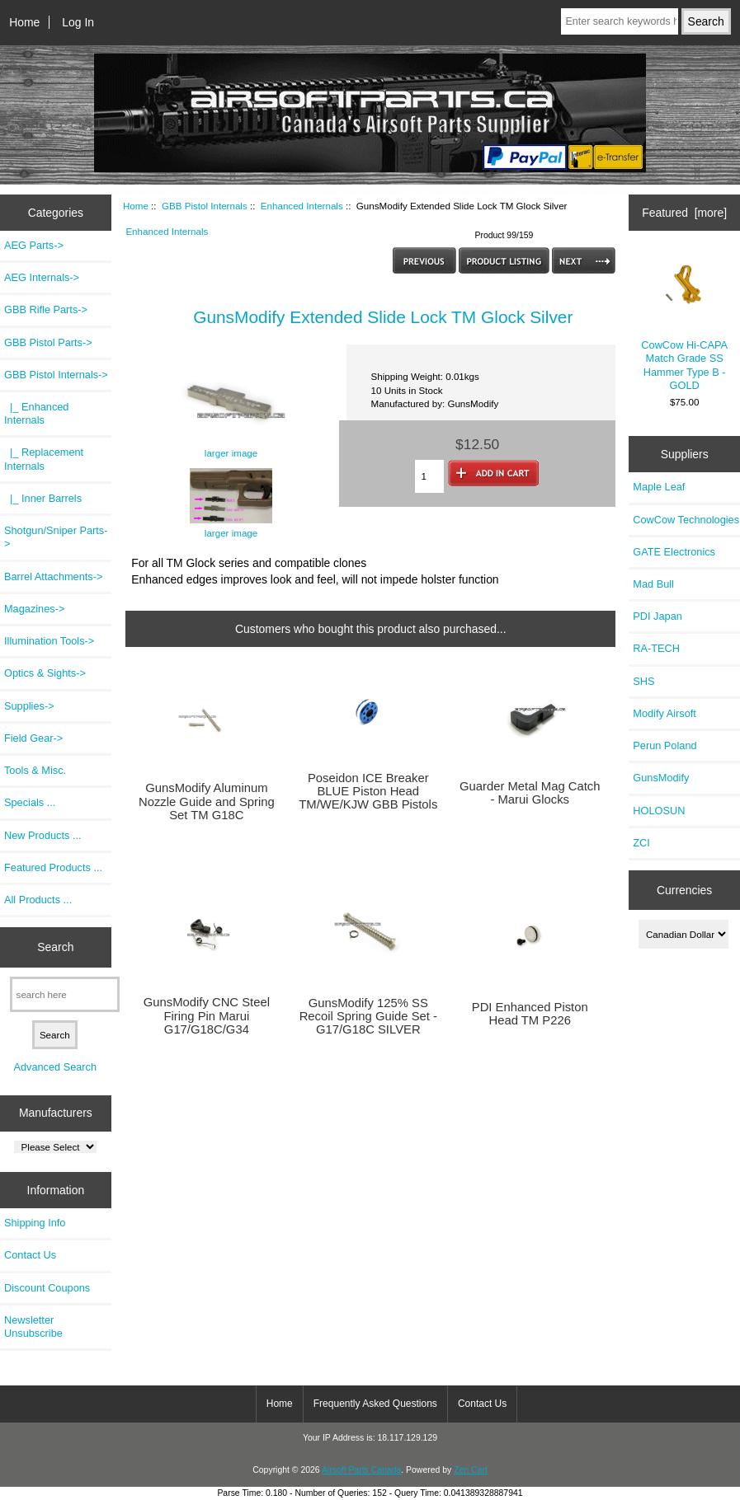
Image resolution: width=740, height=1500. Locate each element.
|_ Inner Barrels (43, 498)
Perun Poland (664, 745)
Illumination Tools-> (49, 641)
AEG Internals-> (41, 277)
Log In (78, 22)
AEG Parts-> (34, 245)
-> (56, 374)
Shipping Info (34, 1222)
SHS (643, 681)
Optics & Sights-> (45, 673)
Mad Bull (653, 584)
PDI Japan (657, 616)
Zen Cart (471, 1469)
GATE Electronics (674, 552)
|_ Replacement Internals (43, 458)
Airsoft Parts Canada (361, 1469)
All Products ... (38, 899)
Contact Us (30, 1255)
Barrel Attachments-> (53, 576)
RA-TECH (656, 648)
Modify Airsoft (664, 713)
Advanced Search (55, 1067)
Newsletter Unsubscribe (33, 1326)
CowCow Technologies (686, 519)
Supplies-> (29, 706)
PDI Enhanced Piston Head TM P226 (530, 1014)
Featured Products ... (53, 867)
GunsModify (661, 777)
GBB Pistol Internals (204, 205)
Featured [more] (684, 212)
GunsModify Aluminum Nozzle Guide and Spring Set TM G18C (207, 801)
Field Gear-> (33, 738)
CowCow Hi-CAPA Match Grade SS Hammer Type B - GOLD (684, 322)
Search (55, 947)
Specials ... (29, 802)
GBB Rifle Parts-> (45, 309)
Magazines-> (34, 608)
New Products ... (43, 835)
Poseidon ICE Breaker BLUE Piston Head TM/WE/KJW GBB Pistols (368, 791)
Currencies (684, 890)
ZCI (641, 843)
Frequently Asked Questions (375, 1403)
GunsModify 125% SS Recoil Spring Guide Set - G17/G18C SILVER (368, 1016)
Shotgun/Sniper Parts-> (55, 537)
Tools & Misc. (35, 770)
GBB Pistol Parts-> (48, 342)
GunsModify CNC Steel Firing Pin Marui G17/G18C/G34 (207, 1015)
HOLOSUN (659, 810)
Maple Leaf (659, 486)
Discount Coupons (47, 1288)
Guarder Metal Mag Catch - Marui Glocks (530, 793)
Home (24, 22)
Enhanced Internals (302, 205)
